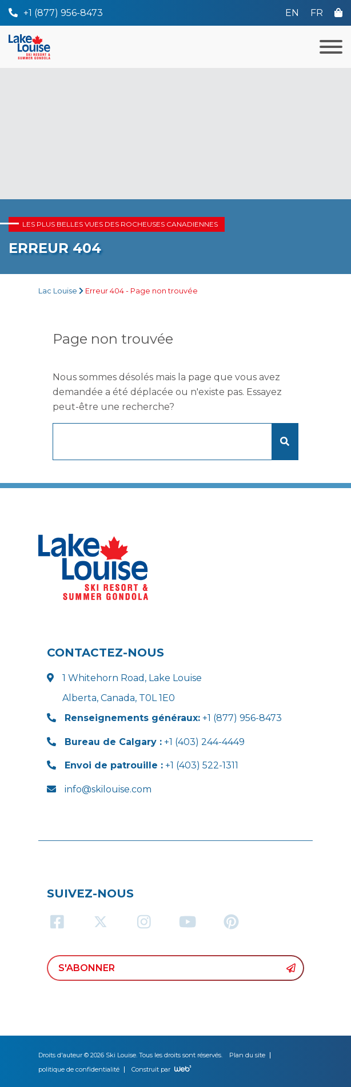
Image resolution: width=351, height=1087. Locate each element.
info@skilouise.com (108, 789)
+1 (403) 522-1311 (151, 765)
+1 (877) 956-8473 (173, 717)
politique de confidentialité (78, 1069)
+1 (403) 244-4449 (155, 741)
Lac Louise (57, 291)
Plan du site (247, 1055)
